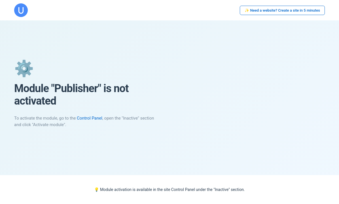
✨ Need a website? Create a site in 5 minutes (282, 10)
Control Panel (89, 118)
